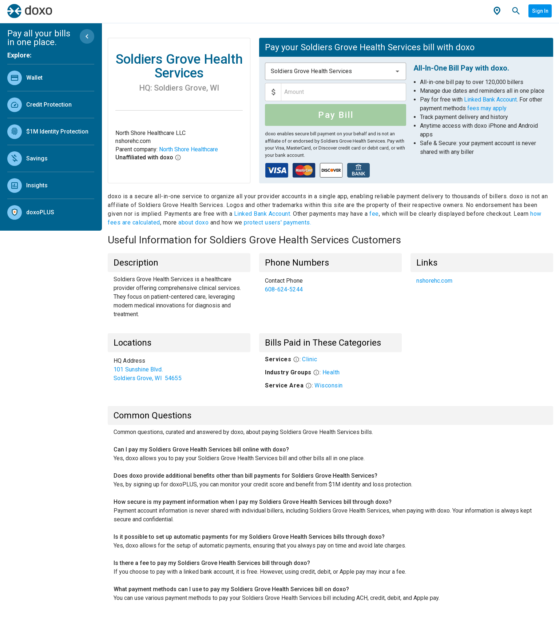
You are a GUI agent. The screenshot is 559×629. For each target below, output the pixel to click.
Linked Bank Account (490, 99)
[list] (51, 143)
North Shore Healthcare (188, 149)
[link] (51, 77)
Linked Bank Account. (263, 213)
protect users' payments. (277, 222)
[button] (397, 71)
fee (374, 213)
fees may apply (487, 108)
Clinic (309, 359)
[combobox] (335, 71)
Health (331, 372)
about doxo (193, 222)
